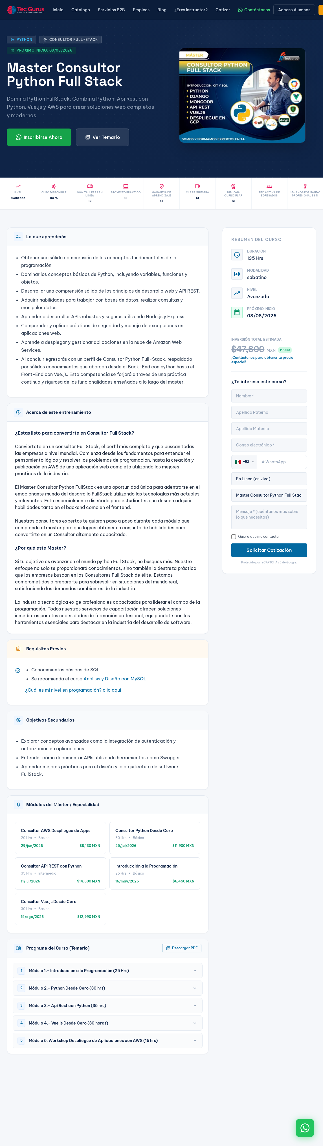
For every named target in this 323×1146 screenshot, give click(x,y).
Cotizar (223, 9)
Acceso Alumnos (294, 9)
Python (21, 39)
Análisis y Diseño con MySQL (115, 679)
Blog (161, 9)
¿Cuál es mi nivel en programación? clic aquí (73, 690)
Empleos (141, 9)
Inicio (58, 9)
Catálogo (80, 9)
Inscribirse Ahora (39, 137)
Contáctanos (254, 9)
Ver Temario (102, 137)
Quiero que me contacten (255, 536)
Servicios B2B (111, 9)
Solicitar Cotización (269, 550)
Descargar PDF (182, 948)
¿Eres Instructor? (191, 9)
